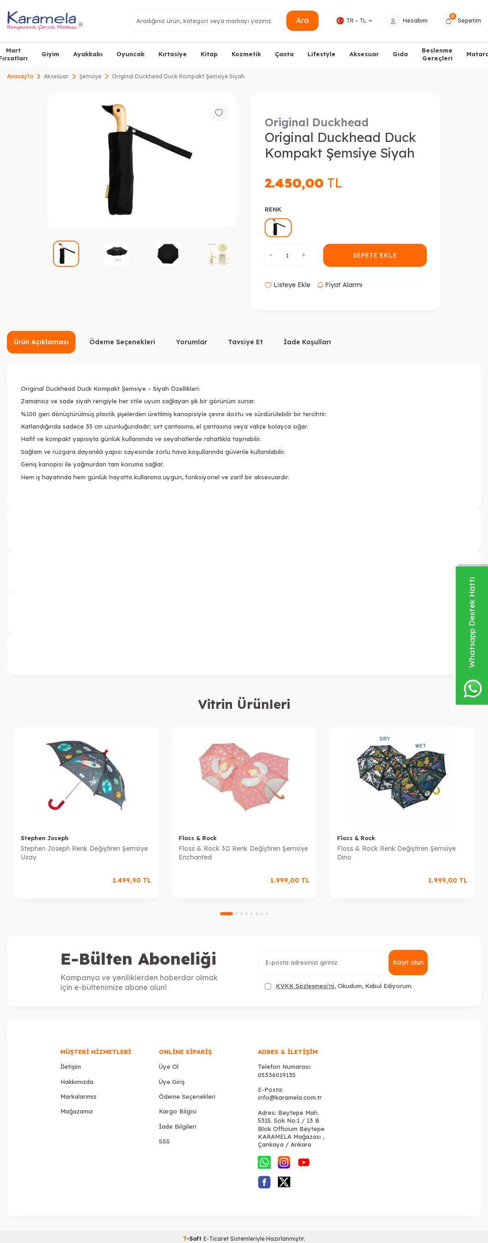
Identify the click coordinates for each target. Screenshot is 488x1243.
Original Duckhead (317, 122)
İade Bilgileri (177, 1126)
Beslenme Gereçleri (437, 54)
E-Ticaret (216, 1238)
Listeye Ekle (287, 285)
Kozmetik (246, 54)
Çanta (284, 54)
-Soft (193, 1238)
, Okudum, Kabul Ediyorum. (338, 986)
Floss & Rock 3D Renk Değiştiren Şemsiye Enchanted (243, 852)
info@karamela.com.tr (290, 1097)
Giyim (50, 54)
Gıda (400, 54)
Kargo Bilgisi (178, 1111)
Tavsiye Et (245, 342)
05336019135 (277, 1074)
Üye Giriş (172, 1081)
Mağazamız (76, 1111)
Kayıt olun (408, 962)
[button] (226, 913)
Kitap (209, 54)
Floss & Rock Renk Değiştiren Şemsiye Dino (396, 852)
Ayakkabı (88, 54)
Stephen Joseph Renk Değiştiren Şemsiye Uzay (84, 852)
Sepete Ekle (375, 255)
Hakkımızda (76, 1081)
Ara (302, 20)
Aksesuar (364, 54)
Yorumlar (191, 342)
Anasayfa (20, 76)
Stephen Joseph (45, 838)
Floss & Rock (198, 838)
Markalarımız (78, 1096)
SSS (164, 1141)
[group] (142, 160)
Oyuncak (130, 54)
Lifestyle (322, 54)
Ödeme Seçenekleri (122, 342)
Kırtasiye (172, 54)
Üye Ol (169, 1066)
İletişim (70, 1066)
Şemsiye (90, 76)
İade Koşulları (307, 342)
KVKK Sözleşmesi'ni (305, 986)
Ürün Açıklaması (41, 342)
